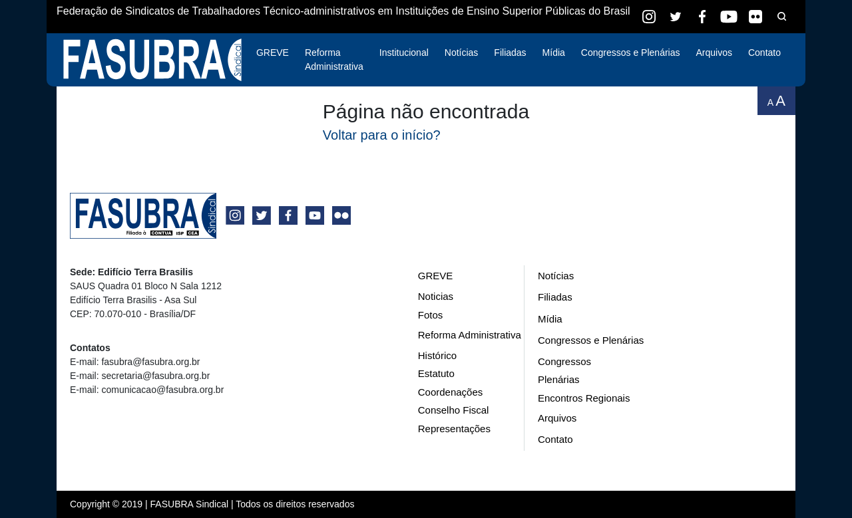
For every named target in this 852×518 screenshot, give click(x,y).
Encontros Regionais (584, 398)
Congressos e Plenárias (630, 52)
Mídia (553, 52)
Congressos (564, 361)
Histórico (437, 355)
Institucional (404, 52)
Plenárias (559, 379)
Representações (454, 428)
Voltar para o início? (382, 135)
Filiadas (510, 52)
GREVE (272, 52)
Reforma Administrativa (334, 59)
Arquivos (714, 52)
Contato (764, 52)
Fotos (430, 315)
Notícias (462, 52)
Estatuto (436, 373)
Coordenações (450, 392)
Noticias (435, 296)
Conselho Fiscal (453, 410)
